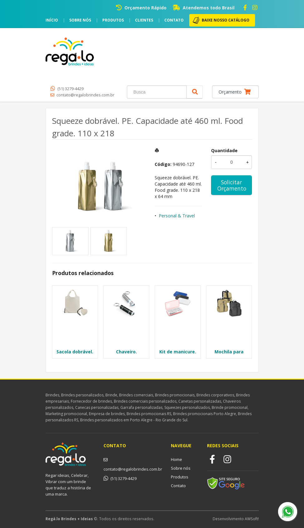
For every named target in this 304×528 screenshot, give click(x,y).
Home (176, 459)
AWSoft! (252, 518)
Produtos (113, 20)
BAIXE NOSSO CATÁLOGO (225, 20)
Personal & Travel (177, 216)
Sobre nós (80, 20)
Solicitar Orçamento (231, 185)
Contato (174, 20)
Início (52, 20)
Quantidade (224, 150)
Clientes (144, 20)
